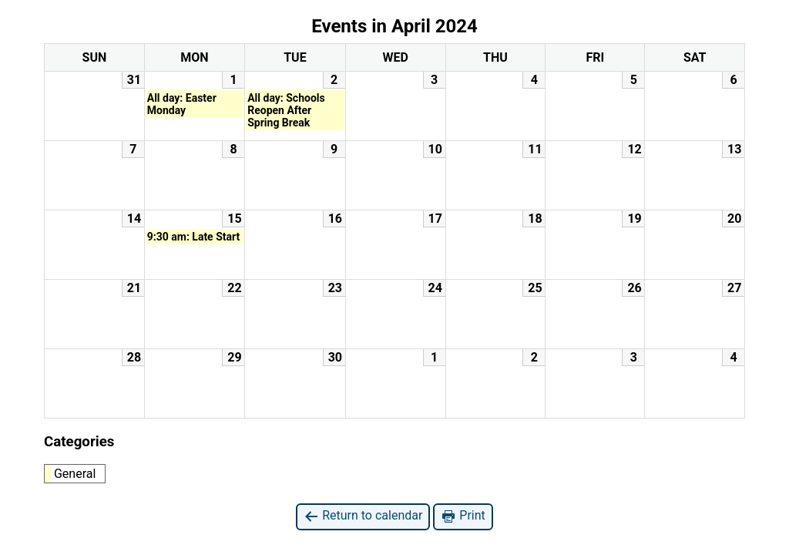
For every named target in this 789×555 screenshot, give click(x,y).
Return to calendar (363, 516)
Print (463, 516)
